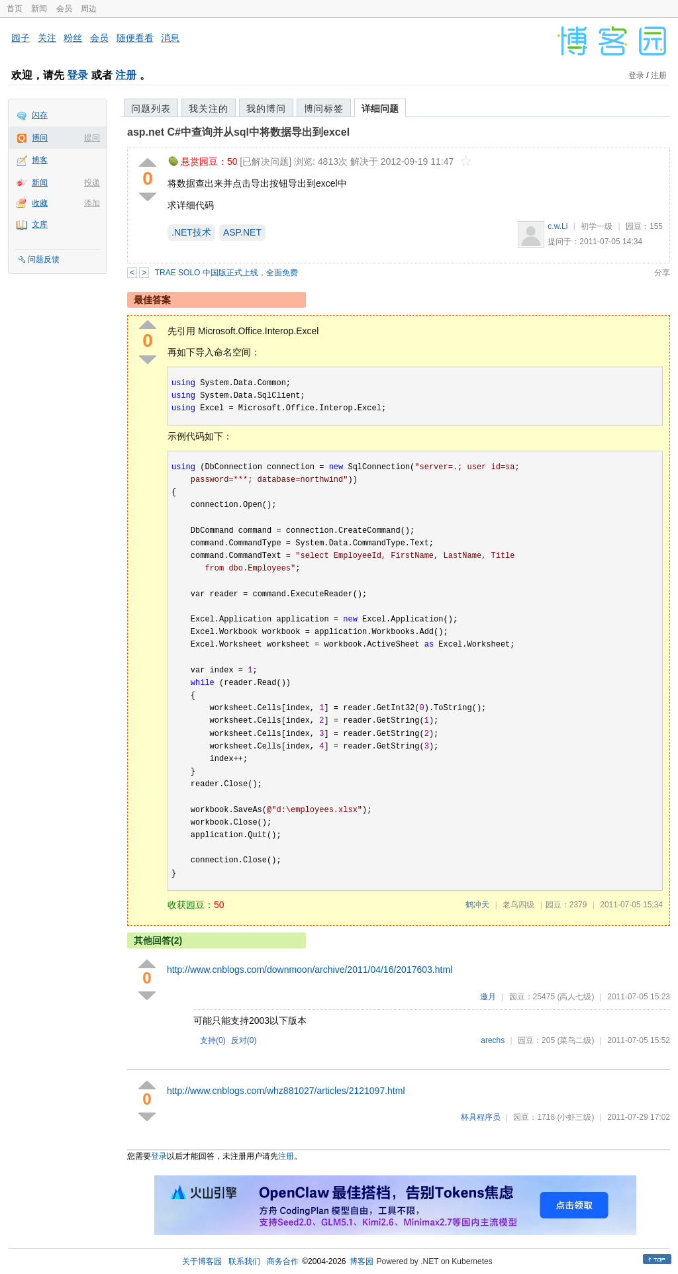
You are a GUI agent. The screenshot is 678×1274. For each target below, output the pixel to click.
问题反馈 (44, 259)
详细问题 (380, 108)
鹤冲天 (477, 904)
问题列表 (151, 108)
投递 (92, 182)
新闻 (39, 8)
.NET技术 (191, 232)
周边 (89, 8)
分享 (662, 272)
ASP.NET (242, 232)
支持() (213, 1040)
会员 (64, 8)
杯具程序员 (481, 1117)
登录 (77, 75)
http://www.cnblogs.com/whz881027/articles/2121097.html (286, 1090)
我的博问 (266, 108)
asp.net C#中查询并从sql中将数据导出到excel (238, 132)
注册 (125, 75)
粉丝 (73, 37)
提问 (92, 137)
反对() (244, 1040)
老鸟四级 (518, 904)
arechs (493, 1040)
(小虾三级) (575, 1117)
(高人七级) (575, 996)
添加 (92, 203)
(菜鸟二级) (575, 1040)
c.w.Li (557, 226)
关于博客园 (202, 1261)
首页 (15, 8)
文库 (40, 224)
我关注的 (208, 108)
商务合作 (283, 1261)
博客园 (361, 1261)
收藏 (40, 203)
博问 (40, 137)
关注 (47, 37)
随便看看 (135, 37)
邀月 (488, 996)
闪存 (40, 115)
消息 (170, 37)
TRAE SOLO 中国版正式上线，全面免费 (226, 272)
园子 (20, 37)
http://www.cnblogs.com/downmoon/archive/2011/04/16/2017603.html (309, 969)
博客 (40, 160)
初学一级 (596, 226)
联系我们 (244, 1261)
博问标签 (324, 108)
